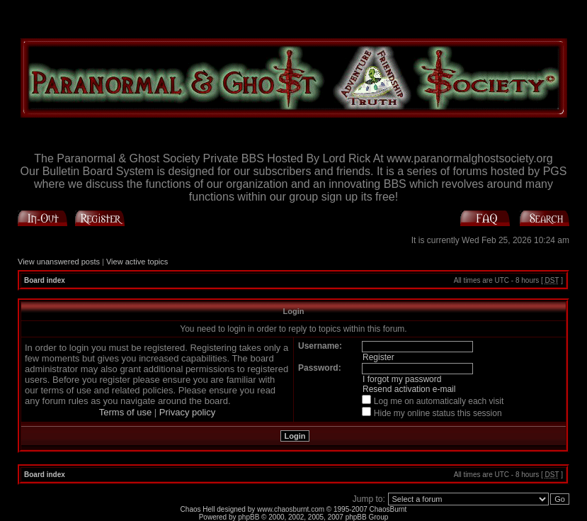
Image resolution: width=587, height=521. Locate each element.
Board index (44, 280)
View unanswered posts (59, 261)
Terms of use (125, 412)
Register (378, 357)
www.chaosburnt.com (290, 509)
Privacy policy (187, 412)
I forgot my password (402, 379)
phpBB (248, 517)
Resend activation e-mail (409, 389)
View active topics (137, 261)
